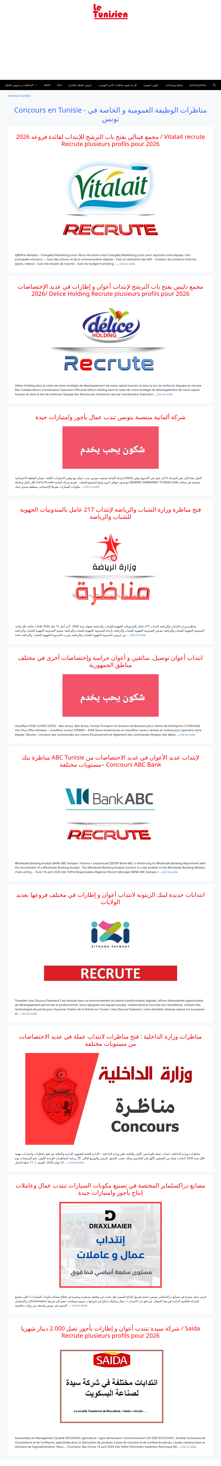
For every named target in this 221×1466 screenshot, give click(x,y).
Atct (59, 85)
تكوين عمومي (151, 85)
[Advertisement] (110, 52)
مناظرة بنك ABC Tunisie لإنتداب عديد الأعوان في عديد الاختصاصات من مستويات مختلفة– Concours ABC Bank (110, 760)
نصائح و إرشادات (174, 85)
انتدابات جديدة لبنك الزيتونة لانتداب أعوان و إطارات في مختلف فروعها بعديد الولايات (110, 898)
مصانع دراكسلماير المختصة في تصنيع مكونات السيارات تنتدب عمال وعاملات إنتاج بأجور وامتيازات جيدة (110, 1188)
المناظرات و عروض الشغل (23, 85)
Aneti (47, 85)
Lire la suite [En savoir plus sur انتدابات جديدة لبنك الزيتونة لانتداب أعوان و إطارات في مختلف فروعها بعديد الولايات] (29, 1013)
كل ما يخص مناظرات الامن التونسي (118, 85)
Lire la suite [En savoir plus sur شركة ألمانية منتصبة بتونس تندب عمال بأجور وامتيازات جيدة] (91, 487)
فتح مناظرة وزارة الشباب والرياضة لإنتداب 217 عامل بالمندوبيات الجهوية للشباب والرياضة (110, 513)
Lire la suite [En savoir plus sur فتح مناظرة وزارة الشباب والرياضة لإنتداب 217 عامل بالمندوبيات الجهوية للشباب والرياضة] (138, 635)
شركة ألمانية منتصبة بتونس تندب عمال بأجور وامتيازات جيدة (110, 417)
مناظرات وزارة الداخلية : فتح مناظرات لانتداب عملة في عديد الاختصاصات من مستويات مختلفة (110, 1040)
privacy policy (198, 85)
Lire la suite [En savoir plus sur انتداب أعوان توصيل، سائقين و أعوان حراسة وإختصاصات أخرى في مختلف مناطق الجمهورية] (187, 734)
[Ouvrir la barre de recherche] (214, 85)
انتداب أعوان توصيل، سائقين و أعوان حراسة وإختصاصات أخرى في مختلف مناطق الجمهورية (110, 661)
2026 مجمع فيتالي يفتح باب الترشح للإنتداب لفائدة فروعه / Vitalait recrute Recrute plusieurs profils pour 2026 (110, 140)
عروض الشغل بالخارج (80, 85)
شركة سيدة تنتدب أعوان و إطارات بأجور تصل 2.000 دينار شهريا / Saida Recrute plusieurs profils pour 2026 (110, 1331)
